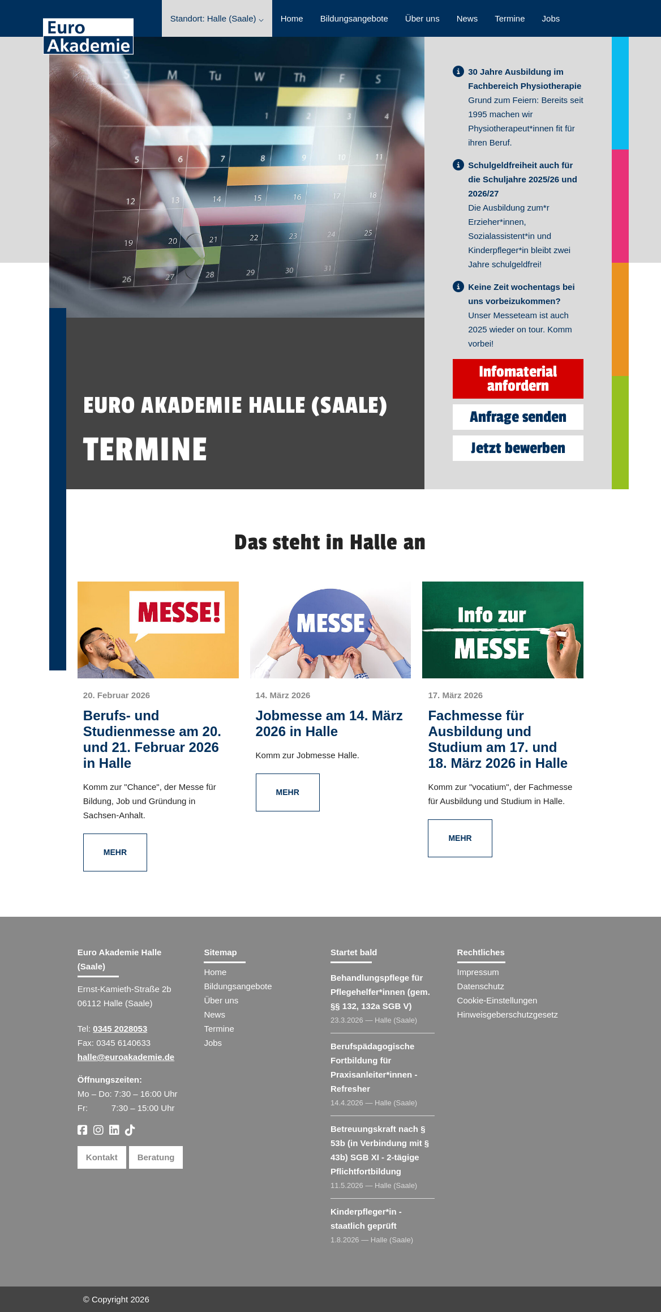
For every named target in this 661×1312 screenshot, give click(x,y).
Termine (510, 18)
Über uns (422, 18)
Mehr (115, 852)
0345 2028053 (120, 1028)
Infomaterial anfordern (518, 378)
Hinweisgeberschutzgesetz (507, 1014)
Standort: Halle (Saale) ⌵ (217, 18)
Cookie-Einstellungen (497, 1000)
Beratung (156, 1157)
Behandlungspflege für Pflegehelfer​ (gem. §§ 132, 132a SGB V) (380, 992)
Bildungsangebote (354, 18)
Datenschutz (480, 986)
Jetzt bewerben (518, 448)
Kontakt (102, 1157)
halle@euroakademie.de (126, 1057)
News (467, 18)
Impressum (478, 972)
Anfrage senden (518, 417)
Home (292, 18)
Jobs (551, 18)
